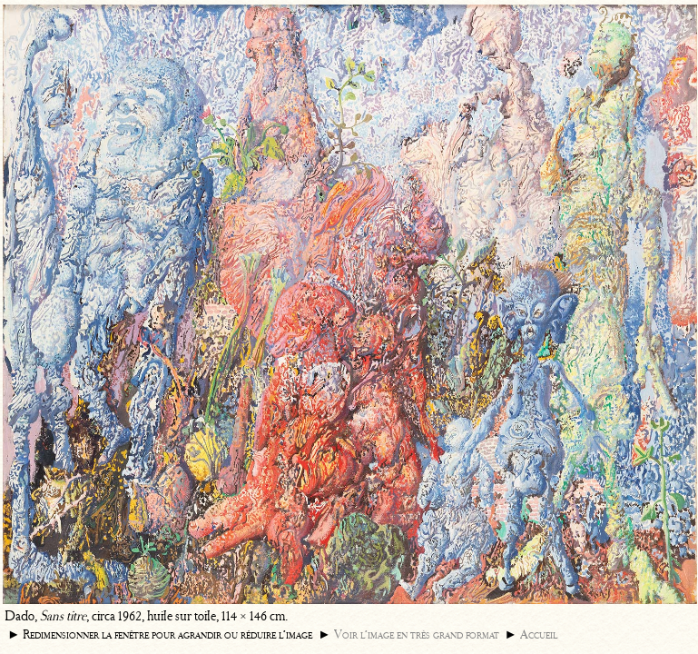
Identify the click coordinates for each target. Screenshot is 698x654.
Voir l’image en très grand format (416, 634)
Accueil (538, 634)
